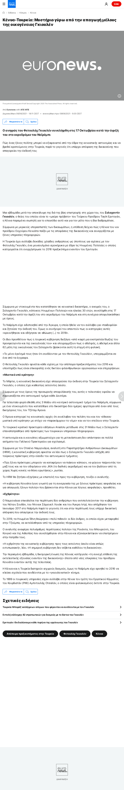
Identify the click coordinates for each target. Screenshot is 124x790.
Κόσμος (23, 13)
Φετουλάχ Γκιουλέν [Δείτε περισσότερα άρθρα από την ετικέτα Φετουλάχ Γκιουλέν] (74, 633)
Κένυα (33, 13)
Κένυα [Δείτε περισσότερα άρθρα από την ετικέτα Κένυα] (99, 633)
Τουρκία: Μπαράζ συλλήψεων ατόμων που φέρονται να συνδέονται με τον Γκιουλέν (48, 607)
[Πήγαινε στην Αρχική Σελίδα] (12, 4)
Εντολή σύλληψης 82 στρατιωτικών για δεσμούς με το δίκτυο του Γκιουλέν (43, 614)
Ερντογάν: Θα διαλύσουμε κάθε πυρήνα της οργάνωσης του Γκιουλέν (40, 622)
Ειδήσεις (12, 13)
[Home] (4, 12)
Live (116, 3)
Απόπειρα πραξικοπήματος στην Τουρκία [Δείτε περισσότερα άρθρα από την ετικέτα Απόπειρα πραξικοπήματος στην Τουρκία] (30, 633)
